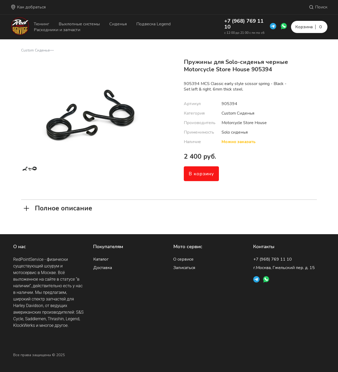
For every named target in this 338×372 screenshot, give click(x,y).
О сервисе (183, 259)
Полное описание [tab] (58, 208)
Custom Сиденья (35, 50)
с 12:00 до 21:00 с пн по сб (244, 33)
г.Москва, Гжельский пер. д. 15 (284, 268)
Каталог (101, 259)
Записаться (184, 268)
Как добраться (28, 7)
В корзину (201, 174)
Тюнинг (41, 24)
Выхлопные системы (79, 24)
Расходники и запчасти (57, 30)
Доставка (102, 268)
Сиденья (118, 24)
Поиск (318, 7)
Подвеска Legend (153, 24)
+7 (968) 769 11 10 (244, 23)
